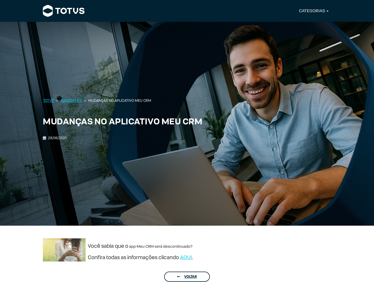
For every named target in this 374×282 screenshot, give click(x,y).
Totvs (48, 101)
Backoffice (71, 101)
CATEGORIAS (312, 10)
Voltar (187, 277)
